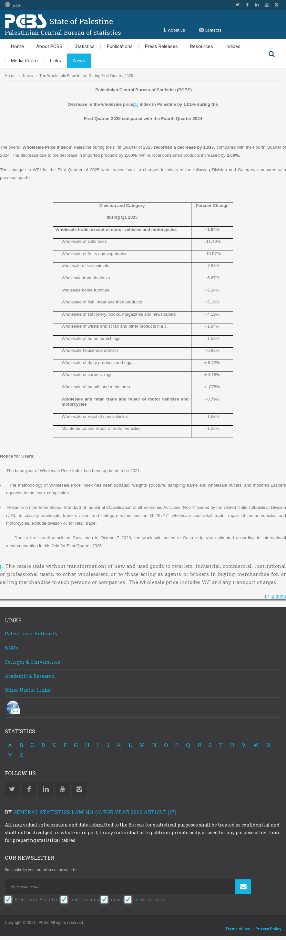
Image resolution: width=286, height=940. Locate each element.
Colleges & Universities (32, 662)
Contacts (213, 30)
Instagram (276, 5)
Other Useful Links (27, 690)
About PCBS (49, 46)
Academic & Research (30, 676)
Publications (120, 46)
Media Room (24, 61)
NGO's (11, 648)
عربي (13, 5)
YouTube (266, 5)
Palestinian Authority (31, 633)
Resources (201, 46)
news (117, 899)
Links (55, 61)
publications (84, 899)
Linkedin (257, 5)
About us (176, 30)
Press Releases (161, 46)
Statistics (85, 46)
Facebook (247, 5)
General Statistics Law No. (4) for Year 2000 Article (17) (94, 812)
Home (17, 46)
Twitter (237, 5)
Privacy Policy (268, 929)
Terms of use (237, 929)
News (79, 61)
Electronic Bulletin (37, 899)
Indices (232, 46)
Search (271, 53)
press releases (150, 899)
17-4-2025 (275, 597)
